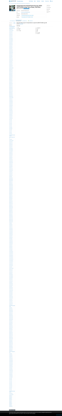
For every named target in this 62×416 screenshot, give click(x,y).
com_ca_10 (10, 119)
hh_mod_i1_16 (10, 279)
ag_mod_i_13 (10, 194)
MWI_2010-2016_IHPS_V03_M (21, 3)
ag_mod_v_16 (10, 350)
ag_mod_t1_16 (10, 346)
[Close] (61, 411)
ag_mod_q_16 (10, 341)
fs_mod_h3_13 (11, 242)
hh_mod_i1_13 (10, 153)
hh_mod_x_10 (10, 66)
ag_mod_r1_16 (11, 342)
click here (33, 413)
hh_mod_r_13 (10, 167)
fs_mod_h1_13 (10, 239)
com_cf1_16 (10, 384)
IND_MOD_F (10, 398)
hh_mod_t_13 (10, 171)
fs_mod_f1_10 (10, 106)
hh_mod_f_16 (10, 273)
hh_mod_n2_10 (11, 52)
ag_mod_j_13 (10, 197)
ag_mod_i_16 (10, 324)
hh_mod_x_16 (10, 304)
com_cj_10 (10, 132)
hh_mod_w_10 (11, 65)
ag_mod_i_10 (10, 78)
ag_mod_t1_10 (10, 93)
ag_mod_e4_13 (11, 188)
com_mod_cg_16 (11, 394)
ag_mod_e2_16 (11, 316)
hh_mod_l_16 (10, 286)
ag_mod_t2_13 (11, 216)
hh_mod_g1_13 (11, 148)
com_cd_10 (10, 123)
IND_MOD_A (10, 395)
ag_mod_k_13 (10, 198)
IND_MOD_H (10, 399)
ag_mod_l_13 (10, 199)
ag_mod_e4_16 (11, 319)
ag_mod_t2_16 (11, 347)
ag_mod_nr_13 (11, 203)
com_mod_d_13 (11, 255)
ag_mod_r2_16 (11, 343)
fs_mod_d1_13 (10, 228)
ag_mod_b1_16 (11, 310)
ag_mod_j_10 (10, 79)
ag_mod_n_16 (10, 333)
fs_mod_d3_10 (11, 102)
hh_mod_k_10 (10, 47)
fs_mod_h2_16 (11, 370)
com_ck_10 (10, 133)
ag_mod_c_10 (10, 70)
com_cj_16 (10, 389)
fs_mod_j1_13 (10, 247)
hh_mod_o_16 (10, 291)
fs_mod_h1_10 (10, 110)
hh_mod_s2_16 (11, 297)
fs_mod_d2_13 (11, 229)
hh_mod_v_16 (10, 301)
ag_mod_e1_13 (11, 184)
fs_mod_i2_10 (10, 115)
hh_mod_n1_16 (11, 288)
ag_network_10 (11, 96)
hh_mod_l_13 (10, 158)
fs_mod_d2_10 (11, 101)
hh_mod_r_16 (10, 295)
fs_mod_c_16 (10, 357)
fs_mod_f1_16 (10, 365)
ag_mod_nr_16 (11, 334)
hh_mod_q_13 (10, 166)
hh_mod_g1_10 (11, 38)
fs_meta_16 (10, 353)
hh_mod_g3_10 (11, 40)
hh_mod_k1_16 (11, 283)
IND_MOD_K (10, 403)
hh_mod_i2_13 (11, 154)
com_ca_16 (10, 378)
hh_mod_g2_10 (11, 39)
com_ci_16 (10, 388)
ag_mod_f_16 (10, 320)
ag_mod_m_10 (11, 83)
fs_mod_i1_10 (10, 114)
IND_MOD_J (10, 402)
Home (9, 3)
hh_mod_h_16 (10, 278)
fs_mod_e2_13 (11, 234)
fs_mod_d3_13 (11, 230)
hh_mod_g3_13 (11, 150)
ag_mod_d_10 (10, 71)
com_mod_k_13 (11, 265)
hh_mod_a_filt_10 (11, 30)
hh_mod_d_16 (10, 270)
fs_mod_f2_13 (10, 237)
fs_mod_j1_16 (10, 374)
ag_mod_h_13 (10, 193)
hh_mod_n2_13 (11, 162)
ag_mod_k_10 (10, 80)
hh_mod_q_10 (10, 56)
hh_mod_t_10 (10, 61)
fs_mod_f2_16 (10, 366)
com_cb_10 (10, 120)
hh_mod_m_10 (11, 49)
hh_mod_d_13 (10, 144)
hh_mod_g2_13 (11, 149)
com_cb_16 (10, 379)
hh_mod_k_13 (10, 157)
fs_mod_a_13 (10, 224)
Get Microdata (26, 8)
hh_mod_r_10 (10, 57)
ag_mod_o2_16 (11, 338)
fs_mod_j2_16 (10, 375)
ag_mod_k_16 (10, 329)
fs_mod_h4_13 (11, 243)
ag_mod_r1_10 (11, 89)
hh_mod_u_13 (10, 172)
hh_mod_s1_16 (11, 296)
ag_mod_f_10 (10, 74)
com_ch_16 (10, 387)
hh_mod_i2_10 (11, 44)
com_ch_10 (10, 129)
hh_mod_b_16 (10, 393)
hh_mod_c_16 (10, 269)
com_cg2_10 (10, 128)
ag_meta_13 (10, 176)
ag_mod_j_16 (10, 328)
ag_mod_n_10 (10, 84)
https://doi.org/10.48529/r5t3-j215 (25, 12)
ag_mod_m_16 (11, 332)
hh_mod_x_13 (10, 175)
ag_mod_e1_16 (11, 315)
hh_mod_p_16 (10, 292)
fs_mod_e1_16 (10, 362)
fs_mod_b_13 (10, 225)
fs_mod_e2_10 (11, 105)
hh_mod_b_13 (10, 141)
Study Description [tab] (12, 20)
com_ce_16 (10, 383)
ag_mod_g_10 (10, 75)
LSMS (17, 3)
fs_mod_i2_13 (10, 246)
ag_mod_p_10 (10, 87)
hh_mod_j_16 (10, 282)
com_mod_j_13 (11, 264)
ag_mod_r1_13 (11, 211)
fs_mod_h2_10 (11, 111)
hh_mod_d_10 (10, 34)
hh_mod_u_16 (10, 300)
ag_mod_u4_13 (11, 221)
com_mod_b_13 (11, 252)
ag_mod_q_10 (10, 88)
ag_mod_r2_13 (11, 212)
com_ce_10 (10, 124)
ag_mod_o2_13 (11, 207)
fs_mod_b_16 (10, 356)
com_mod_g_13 (11, 260)
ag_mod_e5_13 (11, 189)
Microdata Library (20, 1)
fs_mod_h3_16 (11, 371)
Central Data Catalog (13, 3)
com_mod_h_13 (11, 261)
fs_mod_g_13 (10, 238)
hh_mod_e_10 (10, 35)
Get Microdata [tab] (30, 20)
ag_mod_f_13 (10, 190)
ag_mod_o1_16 (11, 337)
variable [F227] (28, 3)
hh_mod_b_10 (10, 31)
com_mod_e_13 (11, 256)
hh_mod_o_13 (10, 163)
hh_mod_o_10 (10, 53)
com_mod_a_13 (11, 251)
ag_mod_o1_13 (11, 206)
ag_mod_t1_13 (10, 215)
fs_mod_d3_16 (11, 361)
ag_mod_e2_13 (11, 185)
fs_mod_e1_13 (10, 233)
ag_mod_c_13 (10, 181)
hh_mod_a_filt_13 (11, 140)
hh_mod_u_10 (10, 62)
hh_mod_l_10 (10, 48)
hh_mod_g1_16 (11, 274)
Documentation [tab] (24, 20)
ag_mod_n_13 (10, 202)
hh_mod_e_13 (10, 145)
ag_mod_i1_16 (10, 325)
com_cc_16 (10, 380)
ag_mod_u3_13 (11, 220)
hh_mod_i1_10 (10, 43)
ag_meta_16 (10, 307)
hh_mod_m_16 (11, 287)
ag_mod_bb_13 (11, 180)
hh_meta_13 (10, 139)
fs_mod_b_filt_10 (11, 97)
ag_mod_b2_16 (11, 311)
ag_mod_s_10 (10, 92)
